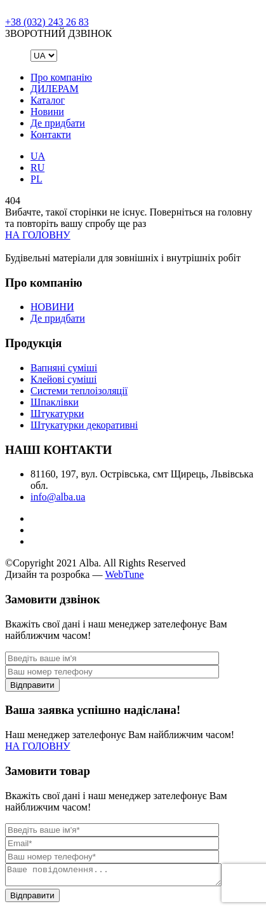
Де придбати (57, 123)
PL (36, 179)
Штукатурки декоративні (84, 425)
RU (37, 167)
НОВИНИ (52, 306)
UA (37, 156)
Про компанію (61, 77)
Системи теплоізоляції (79, 390)
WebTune (124, 574)
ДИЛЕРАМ (54, 88)
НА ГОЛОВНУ (37, 234)
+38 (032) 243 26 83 (47, 22)
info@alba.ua (57, 496)
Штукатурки (57, 413)
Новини (47, 111)
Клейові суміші (63, 379)
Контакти (50, 134)
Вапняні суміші (63, 367)
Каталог (47, 100)
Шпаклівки (54, 402)
